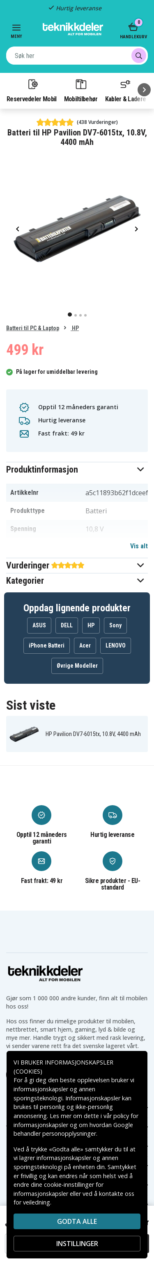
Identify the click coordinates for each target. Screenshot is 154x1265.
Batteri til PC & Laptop (32, 328)
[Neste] (144, 89)
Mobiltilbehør (81, 90)
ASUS (39, 625)
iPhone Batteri (46, 645)
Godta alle (77, 1221)
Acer (85, 645)
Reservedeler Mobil (32, 90)
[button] (77, 469)
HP (75, 328)
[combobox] (77, 56)
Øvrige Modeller (77, 665)
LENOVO (116, 645)
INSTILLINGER (77, 1243)
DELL (67, 625)
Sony (115, 625)
